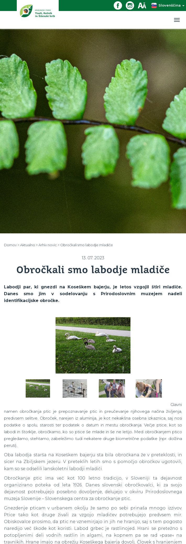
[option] (93, 345)
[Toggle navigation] (176, 20)
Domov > (11, 245)
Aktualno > (29, 245)
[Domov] (38, 14)
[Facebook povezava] (120, 5)
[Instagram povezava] (132, 5)
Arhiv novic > (49, 245)
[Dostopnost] (144, 5)
